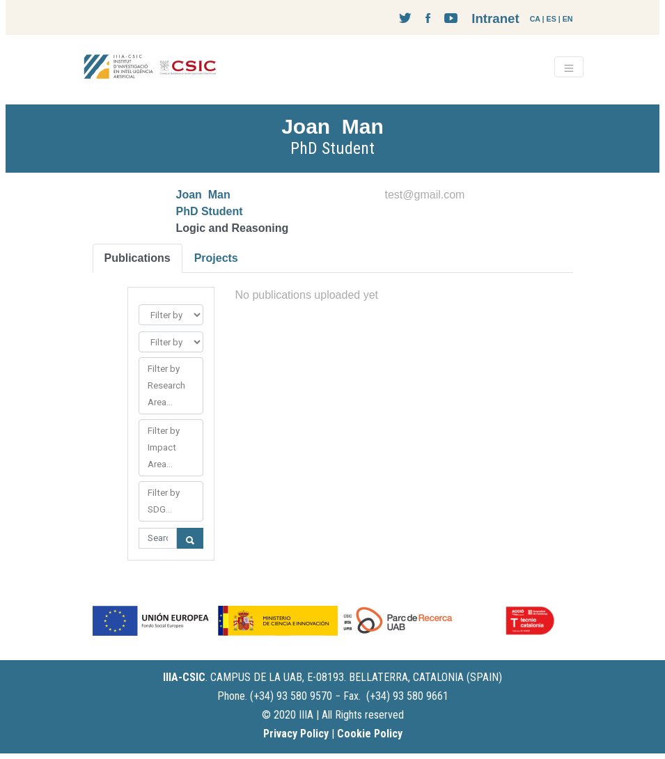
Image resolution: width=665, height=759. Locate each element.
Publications (137, 258)
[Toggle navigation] (569, 66)
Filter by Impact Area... (164, 447)
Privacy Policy (296, 733)
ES (551, 19)
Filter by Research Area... (166, 385)
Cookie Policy (369, 733)
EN (568, 19)
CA (535, 19)
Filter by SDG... (164, 501)
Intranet (495, 18)
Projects (216, 258)
